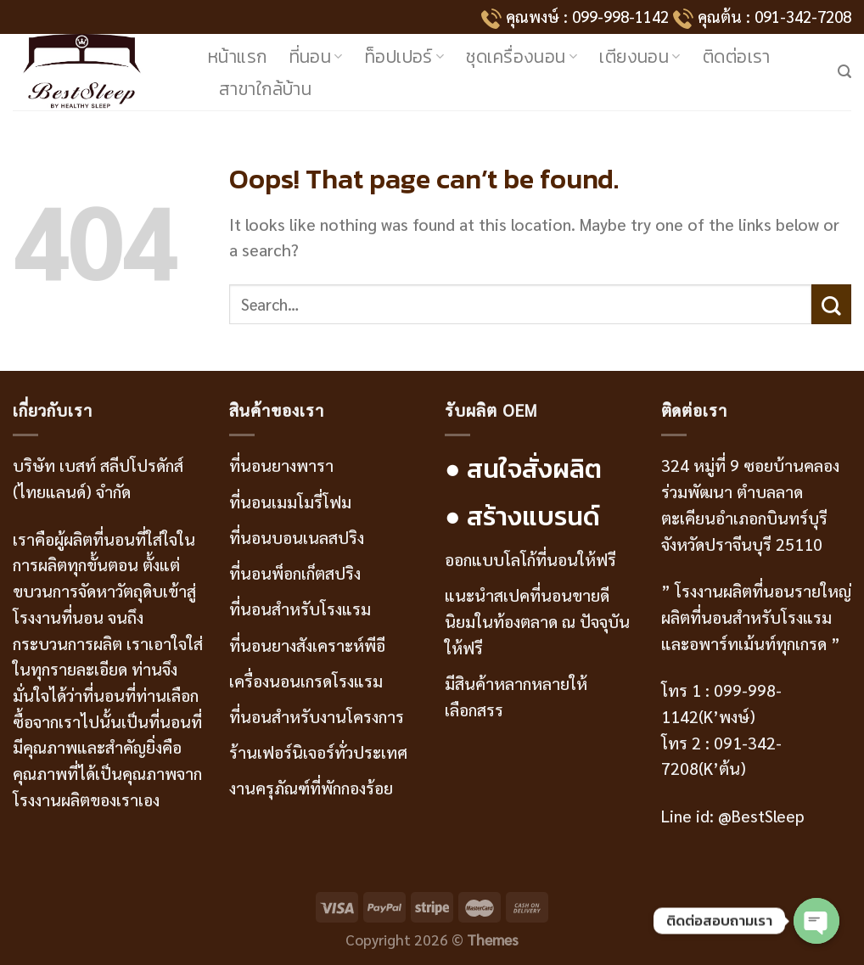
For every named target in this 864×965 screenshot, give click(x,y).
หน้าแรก (237, 56)
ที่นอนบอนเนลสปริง (296, 536)
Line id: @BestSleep (733, 815)
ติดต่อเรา (737, 56)
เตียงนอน (640, 56)
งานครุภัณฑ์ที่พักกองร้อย (313, 787)
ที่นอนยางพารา (281, 464)
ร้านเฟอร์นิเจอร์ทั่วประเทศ (318, 751)
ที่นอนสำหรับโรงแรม (300, 608)
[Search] (844, 71)
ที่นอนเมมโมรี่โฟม (290, 501)
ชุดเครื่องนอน (521, 56)
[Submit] (831, 304)
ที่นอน (316, 56)
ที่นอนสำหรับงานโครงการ (316, 716)
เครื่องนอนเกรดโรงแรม (306, 680)
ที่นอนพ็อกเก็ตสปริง (295, 572)
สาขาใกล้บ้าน (265, 89)
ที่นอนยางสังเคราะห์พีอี (307, 644)
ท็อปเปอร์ (405, 56)
